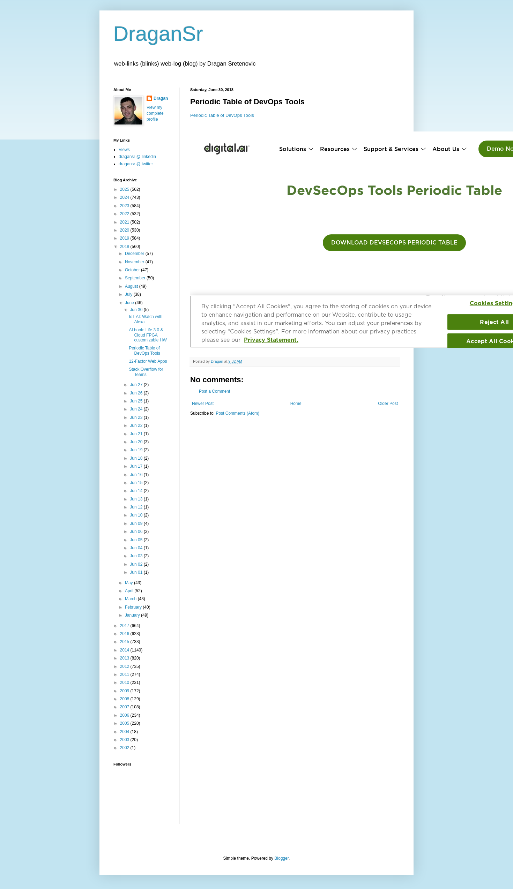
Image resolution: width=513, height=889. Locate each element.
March (131, 598)
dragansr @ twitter (136, 163)
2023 (125, 205)
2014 (125, 650)
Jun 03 (136, 555)
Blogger (281, 858)
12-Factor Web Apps (148, 361)
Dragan (161, 98)
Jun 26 (136, 393)
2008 (125, 698)
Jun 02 (136, 564)
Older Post (388, 403)
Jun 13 (136, 499)
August (132, 286)
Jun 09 (136, 523)
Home (296, 403)
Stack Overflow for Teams (146, 372)
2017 (125, 625)
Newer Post (203, 403)
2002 (125, 747)
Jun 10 (136, 515)
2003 (125, 739)
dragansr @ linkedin (137, 156)
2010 (125, 682)
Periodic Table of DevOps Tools (222, 115)
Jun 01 (136, 572)
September (136, 278)
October (133, 270)
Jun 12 (136, 507)
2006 (125, 715)
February (134, 607)
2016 (125, 633)
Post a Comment (214, 391)
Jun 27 (136, 384)
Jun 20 (136, 441)
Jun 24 (136, 409)
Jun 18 (136, 458)
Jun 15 (136, 482)
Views (124, 149)
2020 (125, 230)
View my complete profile (155, 113)
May (129, 582)
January (133, 615)
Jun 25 (136, 401)
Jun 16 (136, 474)
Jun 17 (136, 466)
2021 (125, 222)
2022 (125, 213)
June (130, 302)
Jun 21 (136, 433)
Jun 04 (136, 547)
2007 (125, 707)
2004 (125, 731)
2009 (125, 690)
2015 (125, 641)
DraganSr (158, 33)
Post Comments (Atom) (237, 413)
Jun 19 (136, 449)
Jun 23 (136, 417)
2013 (125, 658)
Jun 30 (136, 309)
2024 (125, 197)
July (129, 294)
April (129, 590)
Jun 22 (136, 425)
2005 (125, 723)
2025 (125, 189)
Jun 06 (136, 531)
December (135, 253)
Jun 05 (136, 539)
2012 (125, 666)
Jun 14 (136, 490)
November (135, 261)
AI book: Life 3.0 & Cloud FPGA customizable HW (147, 334)
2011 (125, 674)
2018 (125, 246)
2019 (125, 238)
